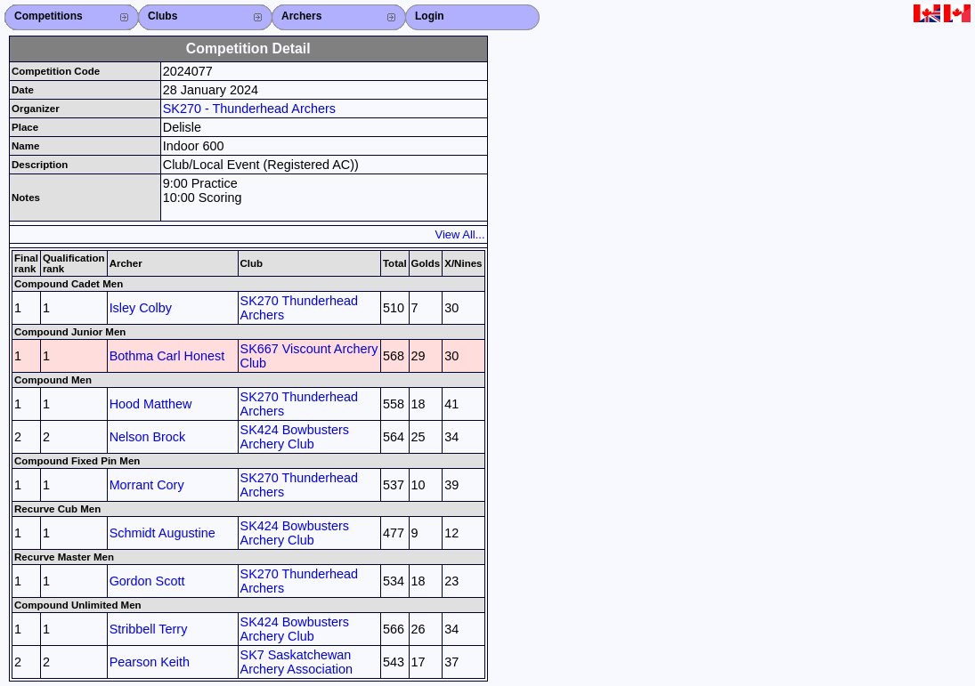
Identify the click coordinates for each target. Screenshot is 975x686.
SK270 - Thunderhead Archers (249, 108)
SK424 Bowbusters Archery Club (294, 437)
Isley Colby (141, 308)
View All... (460, 234)
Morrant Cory (147, 485)
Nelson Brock (148, 437)
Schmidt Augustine (162, 533)
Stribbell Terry (149, 629)
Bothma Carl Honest (167, 356)
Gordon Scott (147, 581)
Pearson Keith (150, 662)
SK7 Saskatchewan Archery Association (296, 662)
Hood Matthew (151, 404)
